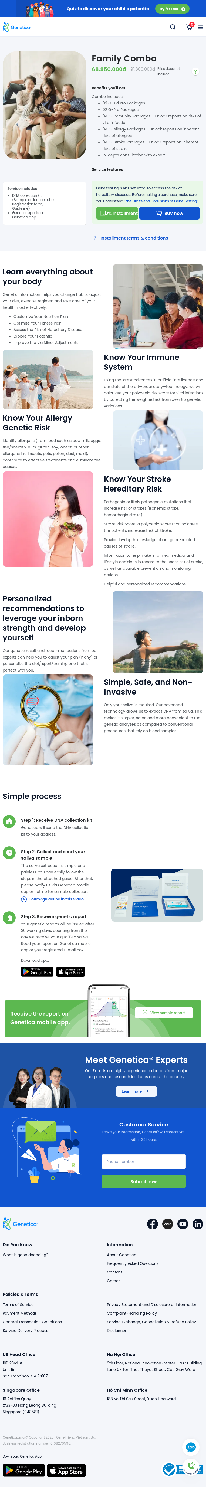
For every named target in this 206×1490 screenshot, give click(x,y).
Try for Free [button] (172, 8)
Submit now (143, 1184)
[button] (191, 1475)
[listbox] (189, 27)
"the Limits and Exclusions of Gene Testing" (161, 201)
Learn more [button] (136, 1094)
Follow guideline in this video (52, 902)
